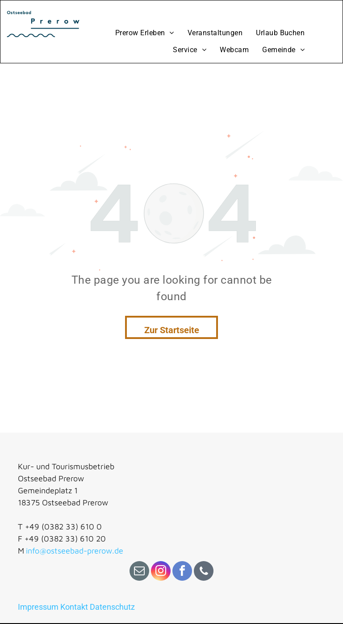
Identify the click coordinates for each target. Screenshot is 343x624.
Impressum (38, 607)
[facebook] (182, 572)
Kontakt (74, 607)
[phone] (203, 572)
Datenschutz (112, 607)
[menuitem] (145, 33)
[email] (139, 572)
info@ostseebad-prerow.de (74, 550)
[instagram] (161, 572)
